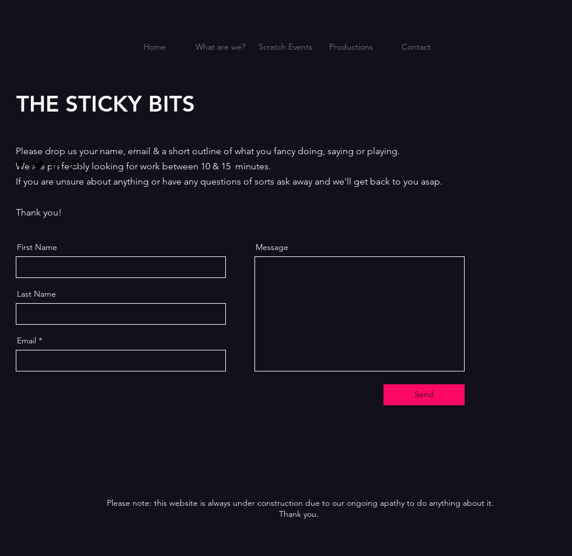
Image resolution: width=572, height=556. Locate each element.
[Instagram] (75, 165)
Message (272, 247)
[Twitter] (39, 165)
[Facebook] (20, 165)
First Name (37, 247)
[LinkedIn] (57, 165)
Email (26, 340)
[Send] (424, 394)
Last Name (36, 294)
